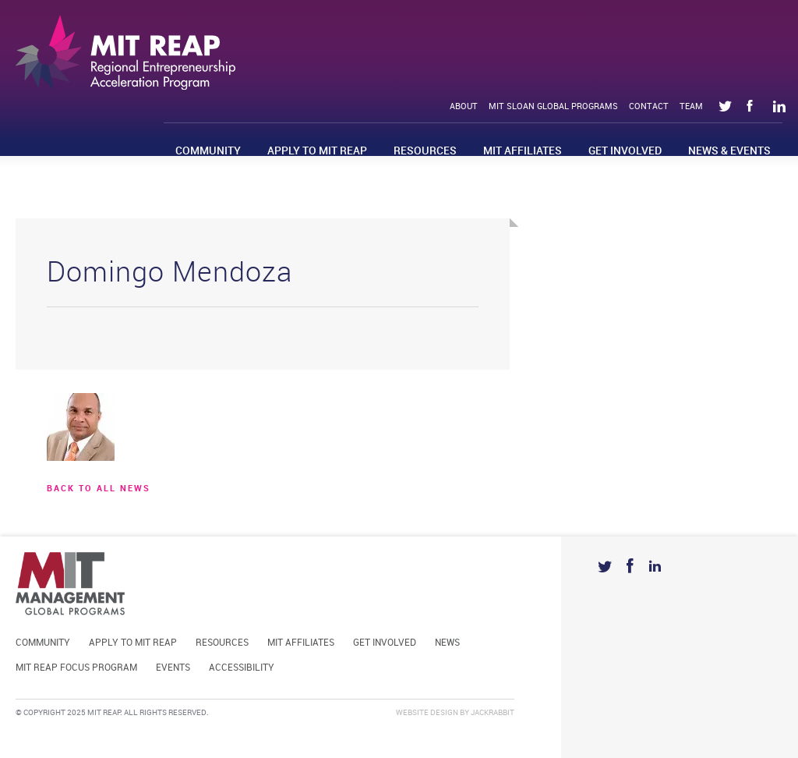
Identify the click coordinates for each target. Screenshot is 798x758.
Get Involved (625, 151)
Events (173, 668)
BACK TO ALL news (98, 489)
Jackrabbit (492, 713)
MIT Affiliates (522, 151)
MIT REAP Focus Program (76, 668)
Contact (649, 107)
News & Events (729, 151)
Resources (425, 151)
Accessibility (241, 668)
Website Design (427, 713)
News (447, 643)
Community (208, 151)
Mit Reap (125, 53)
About (464, 107)
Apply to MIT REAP (317, 151)
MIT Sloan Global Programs (553, 107)
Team (691, 107)
